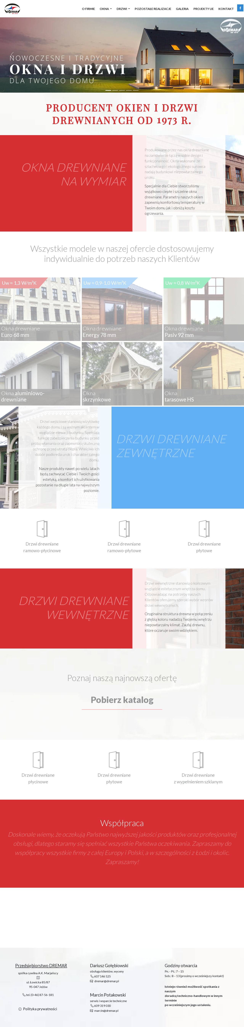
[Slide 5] (136, 90)
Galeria (182, 8)
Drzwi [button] (122, 8)
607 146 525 (101, 976)
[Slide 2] (115, 90)
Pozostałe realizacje (153, 8)
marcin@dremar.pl (106, 1010)
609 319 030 (101, 1005)
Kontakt (226, 8)
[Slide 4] (129, 90)
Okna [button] (104, 8)
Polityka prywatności (40, 1009)
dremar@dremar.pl (106, 981)
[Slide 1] (108, 90)
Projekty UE (203, 8)
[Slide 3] (122, 90)
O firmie (88, 8)
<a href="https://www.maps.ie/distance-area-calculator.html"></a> (122, 918)
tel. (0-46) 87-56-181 (38, 995)
